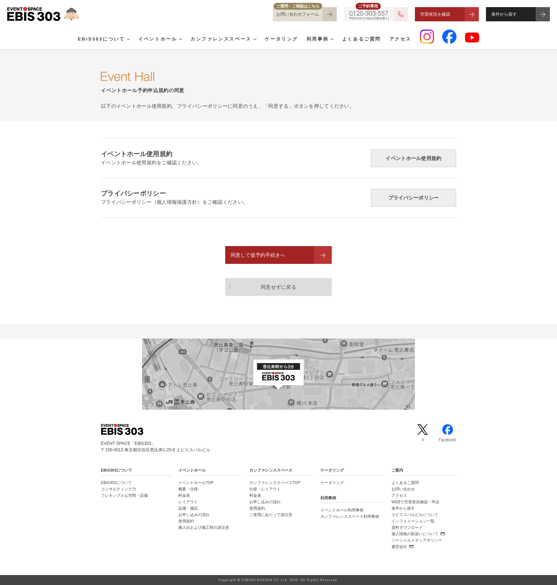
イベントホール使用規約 (413, 158)
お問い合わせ (403, 489)
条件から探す (504, 14)
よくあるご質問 (361, 39)
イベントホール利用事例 (341, 510)
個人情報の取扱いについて (414, 534)
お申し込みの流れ (194, 514)
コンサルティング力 (118, 489)
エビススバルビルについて (414, 514)
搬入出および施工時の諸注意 (203, 527)
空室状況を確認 (435, 14)
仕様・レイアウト (265, 489)
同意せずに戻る (278, 287)
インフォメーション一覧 (412, 521)
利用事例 (318, 39)
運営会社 (399, 546)
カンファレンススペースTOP (274, 482)
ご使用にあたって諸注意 (270, 514)
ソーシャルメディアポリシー (416, 540)
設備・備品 (188, 508)
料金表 (184, 495)
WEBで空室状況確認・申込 (415, 502)
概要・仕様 (188, 489)
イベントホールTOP (195, 482)
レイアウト (188, 502)
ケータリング (281, 39)
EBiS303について (101, 39)
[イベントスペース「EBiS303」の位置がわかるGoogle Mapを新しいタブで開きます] (278, 374)
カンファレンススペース (221, 39)
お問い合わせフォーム (297, 14)
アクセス (400, 39)
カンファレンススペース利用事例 (349, 516)
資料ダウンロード (407, 527)
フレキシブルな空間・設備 (124, 495)
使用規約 (186, 521)
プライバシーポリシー (413, 198)
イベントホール (157, 39)
